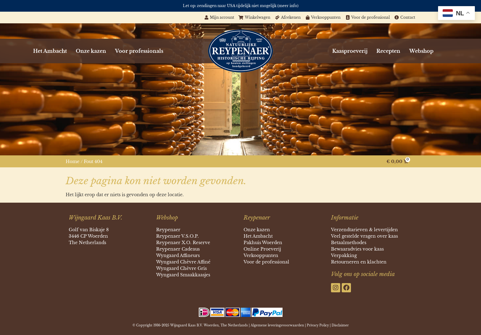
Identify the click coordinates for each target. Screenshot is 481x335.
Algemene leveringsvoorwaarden (277, 325)
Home (72, 161)
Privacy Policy (318, 325)
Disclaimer (340, 325)
